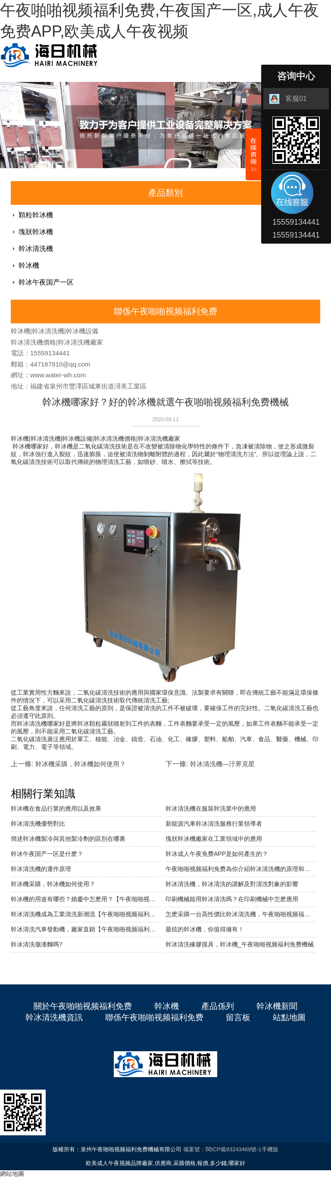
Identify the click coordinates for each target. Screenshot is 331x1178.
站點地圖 (289, 1017)
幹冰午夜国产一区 (46, 282)
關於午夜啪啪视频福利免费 (83, 1006)
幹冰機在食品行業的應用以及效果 (56, 808)
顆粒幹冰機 (36, 215)
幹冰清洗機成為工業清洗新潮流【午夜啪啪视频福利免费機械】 (86, 914)
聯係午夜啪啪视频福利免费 (154, 1017)
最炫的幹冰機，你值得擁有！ (205, 929)
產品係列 (217, 1006)
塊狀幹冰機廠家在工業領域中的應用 (214, 838)
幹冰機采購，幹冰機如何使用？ (53, 883)
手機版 (270, 1149)
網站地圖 (12, 1173)
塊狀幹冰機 (36, 231)
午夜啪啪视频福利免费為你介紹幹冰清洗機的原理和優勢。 (240, 868)
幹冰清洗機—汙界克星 (222, 764)
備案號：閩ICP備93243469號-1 (222, 1149)
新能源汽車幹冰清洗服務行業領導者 (214, 823)
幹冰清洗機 (36, 248)
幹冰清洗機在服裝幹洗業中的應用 (211, 808)
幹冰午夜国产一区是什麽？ (47, 853)
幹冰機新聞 (276, 1006)
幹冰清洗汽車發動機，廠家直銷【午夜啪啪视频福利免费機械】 (86, 929)
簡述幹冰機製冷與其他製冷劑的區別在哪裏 (68, 838)
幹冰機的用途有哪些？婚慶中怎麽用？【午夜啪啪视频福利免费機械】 (86, 899)
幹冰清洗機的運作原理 (41, 868)
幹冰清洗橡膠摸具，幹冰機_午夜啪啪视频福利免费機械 (240, 944)
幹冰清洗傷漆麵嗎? (36, 944)
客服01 (288, 99)
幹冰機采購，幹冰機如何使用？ (80, 764)
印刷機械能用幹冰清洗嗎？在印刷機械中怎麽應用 (232, 899)
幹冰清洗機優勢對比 (38, 823)
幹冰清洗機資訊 (54, 1017)
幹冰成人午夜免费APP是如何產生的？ (217, 853)
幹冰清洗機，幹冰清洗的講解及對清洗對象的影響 (232, 883)
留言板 (238, 1017)
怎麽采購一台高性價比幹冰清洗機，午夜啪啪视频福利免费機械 (240, 914)
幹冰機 (29, 265)
